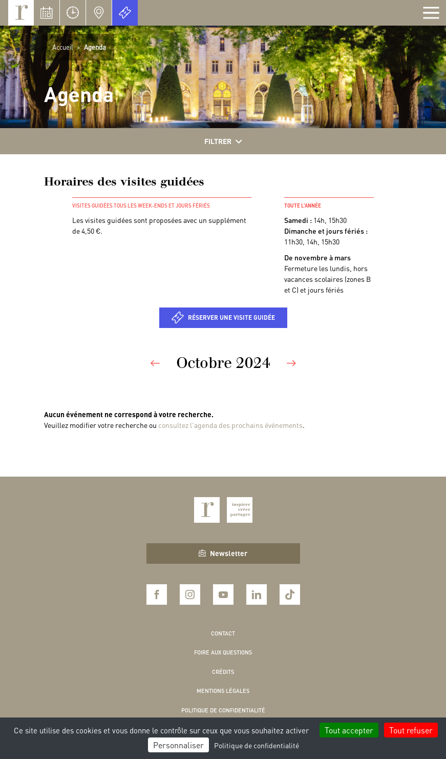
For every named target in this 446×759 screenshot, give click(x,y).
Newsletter (223, 553)
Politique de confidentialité (223, 710)
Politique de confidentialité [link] (256, 745)
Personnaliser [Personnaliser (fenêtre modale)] (178, 745)
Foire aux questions (223, 652)
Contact (223, 633)
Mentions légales (223, 690)
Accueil (62, 47)
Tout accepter (349, 730)
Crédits (223, 671)
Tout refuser (411, 730)
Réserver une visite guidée (231, 317)
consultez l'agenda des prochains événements (230, 424)
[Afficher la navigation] (431, 13)
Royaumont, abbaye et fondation (21, 13)
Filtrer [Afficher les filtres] (223, 141)
